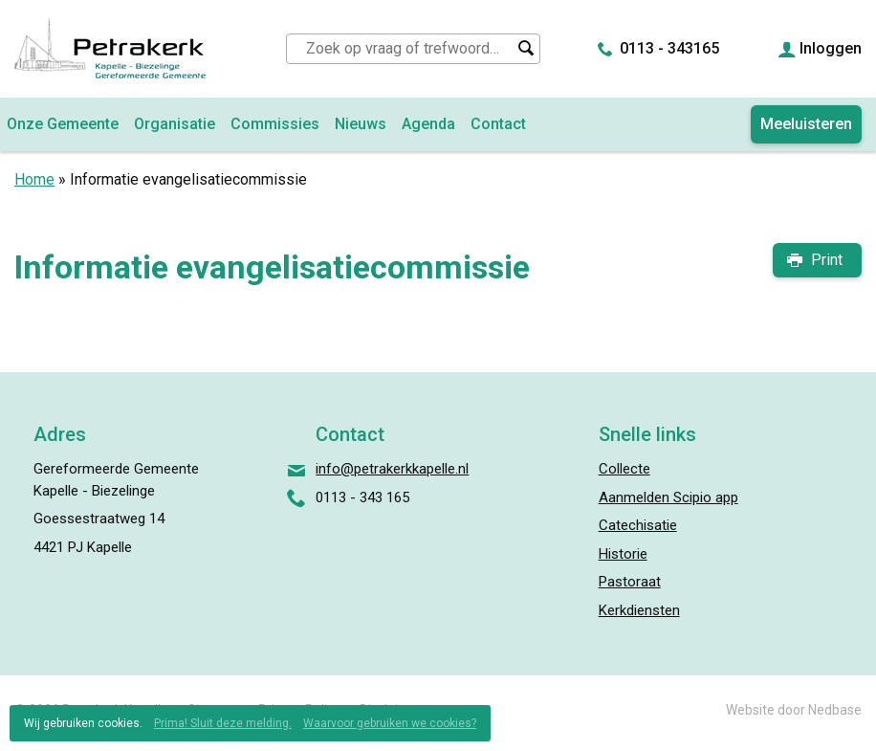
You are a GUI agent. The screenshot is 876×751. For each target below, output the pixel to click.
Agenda (428, 124)
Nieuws (360, 124)
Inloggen (830, 48)
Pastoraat (630, 581)
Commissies (274, 124)
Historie (623, 554)
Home (34, 179)
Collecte (624, 468)
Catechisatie (638, 525)
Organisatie (174, 124)
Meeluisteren (806, 124)
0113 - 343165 (669, 48)
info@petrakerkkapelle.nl (392, 468)
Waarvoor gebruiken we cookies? (389, 723)
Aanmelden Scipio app (668, 497)
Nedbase (835, 710)
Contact (498, 124)
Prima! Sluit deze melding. (223, 723)
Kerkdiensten (639, 610)
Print (827, 260)
